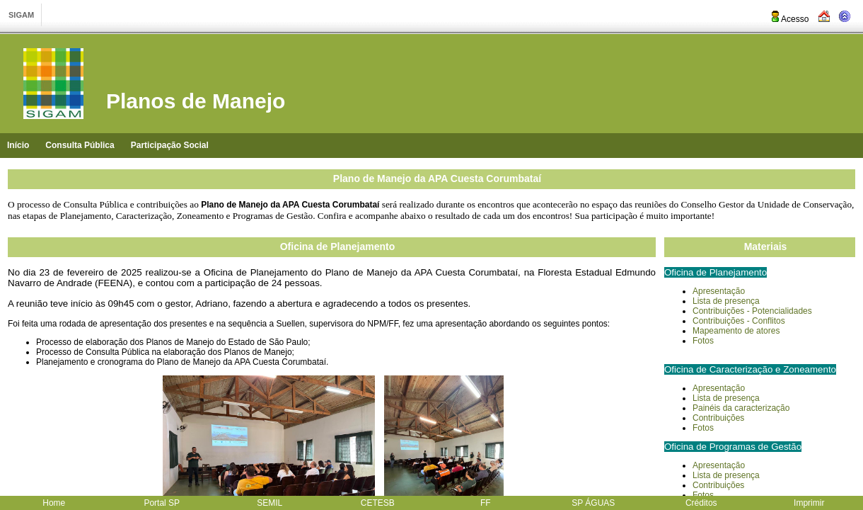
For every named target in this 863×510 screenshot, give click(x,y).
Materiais (765, 246)
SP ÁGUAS (593, 503)
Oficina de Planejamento (337, 246)
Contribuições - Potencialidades (752, 311)
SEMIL (269, 503)
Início (18, 145)
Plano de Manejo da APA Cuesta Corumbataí (437, 178)
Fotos (703, 341)
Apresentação (719, 291)
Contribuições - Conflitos (739, 321)
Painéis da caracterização (741, 408)
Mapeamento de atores (736, 331)
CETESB (378, 503)
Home (53, 503)
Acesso (789, 19)
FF (485, 503)
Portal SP (162, 503)
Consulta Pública (79, 145)
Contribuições (718, 418)
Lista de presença (726, 398)
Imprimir (809, 503)
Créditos (701, 503)
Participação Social (170, 145)
